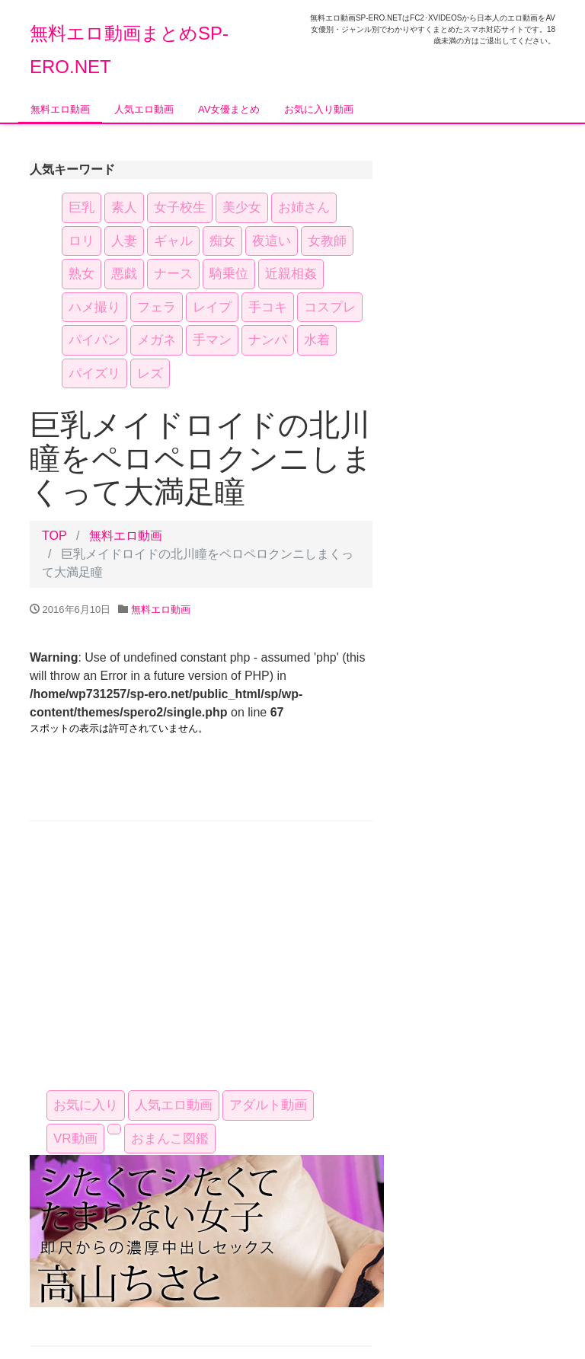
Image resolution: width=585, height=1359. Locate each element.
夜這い (271, 241)
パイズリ (94, 373)
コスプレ (330, 307)
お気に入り (85, 1105)
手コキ (267, 307)
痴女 (222, 241)
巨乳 (81, 207)
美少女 (241, 207)
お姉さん (304, 207)
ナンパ (267, 340)
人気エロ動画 (144, 109)
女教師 (327, 241)
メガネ (156, 340)
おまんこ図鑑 (170, 1138)
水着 (317, 340)
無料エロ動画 (60, 109)
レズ (150, 373)
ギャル (173, 241)
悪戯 (124, 273)
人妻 (124, 241)
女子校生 (180, 207)
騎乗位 (228, 273)
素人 (124, 207)
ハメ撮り (94, 307)
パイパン (94, 340)
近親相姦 (291, 273)
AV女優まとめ (229, 109)
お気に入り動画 (318, 109)
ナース (173, 273)
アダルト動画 (268, 1105)
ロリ (81, 241)
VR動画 (75, 1138)
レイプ (212, 307)
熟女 (81, 273)
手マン (212, 340)
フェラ (156, 307)
